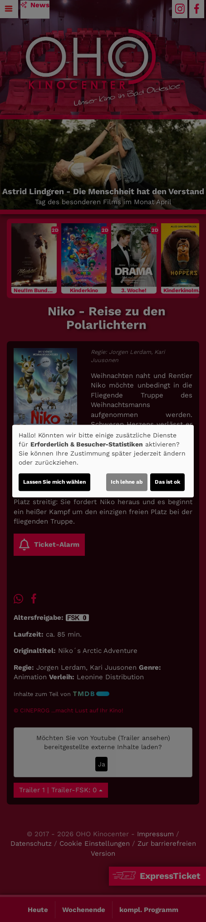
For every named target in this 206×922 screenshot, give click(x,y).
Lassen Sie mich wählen (54, 482)
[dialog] (103, 461)
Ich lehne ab (127, 482)
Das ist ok (167, 482)
